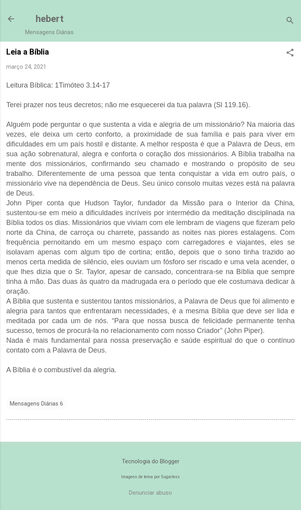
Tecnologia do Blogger (151, 461)
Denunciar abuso (150, 492)
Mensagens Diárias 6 (36, 403)
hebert (49, 18)
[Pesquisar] (290, 21)
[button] (290, 53)
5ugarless (170, 476)
